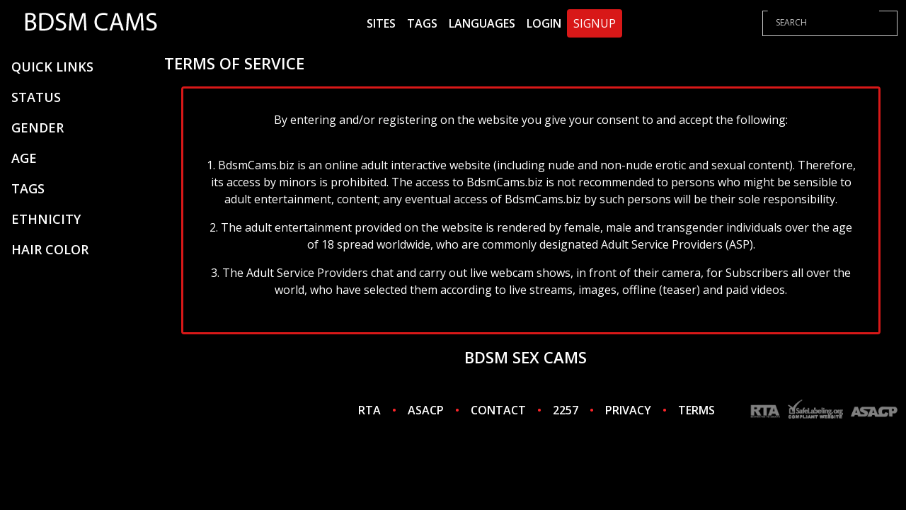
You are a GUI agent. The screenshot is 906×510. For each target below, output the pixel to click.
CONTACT (498, 410)
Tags (422, 23)
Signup (594, 23)
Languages (482, 23)
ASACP (426, 410)
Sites (381, 23)
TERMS (696, 410)
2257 (565, 410)
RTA (369, 410)
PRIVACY (628, 410)
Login (544, 23)
